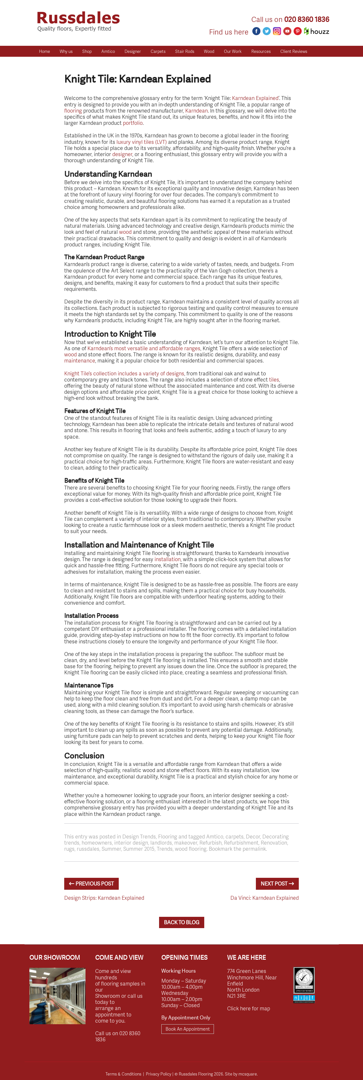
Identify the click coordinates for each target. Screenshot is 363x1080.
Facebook (256, 31)
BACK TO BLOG (181, 922)
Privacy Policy (158, 1074)
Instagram (277, 31)
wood (125, 231)
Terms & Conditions (123, 1074)
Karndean (196, 110)
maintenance (79, 360)
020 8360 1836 (306, 19)
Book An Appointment (188, 1029)
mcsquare (247, 1074)
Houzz (316, 31)
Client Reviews (293, 51)
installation (168, 559)
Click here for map (248, 1008)
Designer (133, 51)
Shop (87, 51)
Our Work (233, 51)
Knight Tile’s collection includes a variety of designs (124, 373)
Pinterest (298, 31)
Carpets (158, 51)
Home (44, 51)
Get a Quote (50, 62)
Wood (209, 51)
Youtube (287, 31)
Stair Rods (184, 51)
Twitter (267, 31)
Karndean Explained (255, 98)
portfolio (133, 122)
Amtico (108, 51)
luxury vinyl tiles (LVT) (141, 141)
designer (122, 154)
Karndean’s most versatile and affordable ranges (143, 348)
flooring (73, 110)
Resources (261, 51)
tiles (274, 379)
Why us (66, 51)
